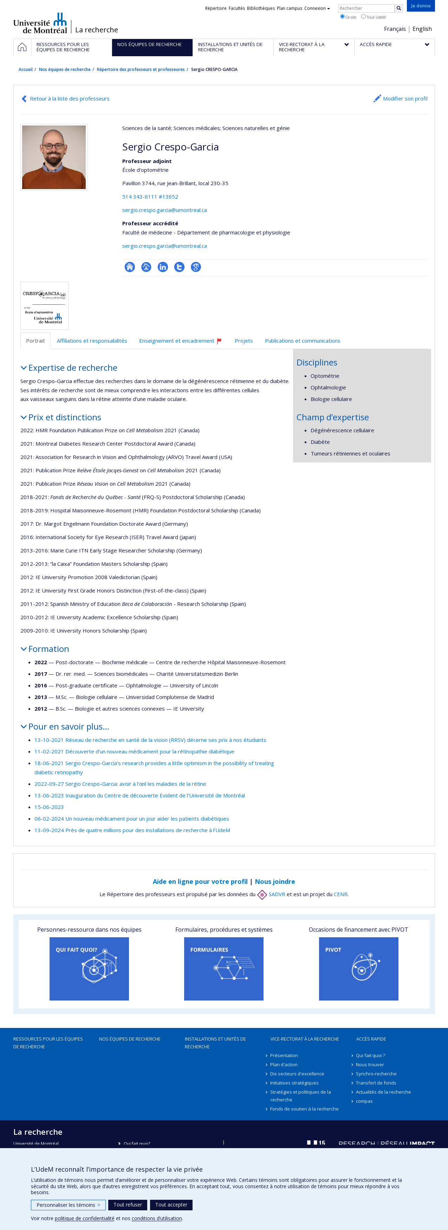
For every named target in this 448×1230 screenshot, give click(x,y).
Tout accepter (171, 1204)
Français (395, 29)
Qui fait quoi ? (370, 1055)
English (422, 29)
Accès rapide (371, 1039)
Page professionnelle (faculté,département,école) (146, 266)
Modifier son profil (405, 98)
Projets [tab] (244, 340)
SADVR (271, 894)
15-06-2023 (49, 806)
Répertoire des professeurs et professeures (141, 69)
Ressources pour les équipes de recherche (48, 1043)
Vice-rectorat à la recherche (305, 1039)
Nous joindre (275, 881)
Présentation (284, 1055)
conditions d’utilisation (157, 1218)
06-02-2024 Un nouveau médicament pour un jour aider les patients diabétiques (131, 818)
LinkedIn (162, 266)
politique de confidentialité (85, 1218)
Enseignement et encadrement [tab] (183, 343)
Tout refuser (127, 1204)
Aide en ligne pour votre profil (200, 881)
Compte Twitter (179, 266)
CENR (341, 894)
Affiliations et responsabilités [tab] (92, 340)
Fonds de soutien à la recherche (305, 1109)
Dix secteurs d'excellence (298, 1073)
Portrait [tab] (35, 340)
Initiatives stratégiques (295, 1083)
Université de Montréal (40, 22)
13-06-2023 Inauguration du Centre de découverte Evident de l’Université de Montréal (139, 795)
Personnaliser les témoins (68, 1205)
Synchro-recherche (376, 1073)
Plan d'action (284, 1064)
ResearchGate (129, 266)
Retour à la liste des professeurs (70, 98)
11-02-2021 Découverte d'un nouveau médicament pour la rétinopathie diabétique (134, 751)
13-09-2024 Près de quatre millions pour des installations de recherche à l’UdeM (132, 830)
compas (364, 1101)
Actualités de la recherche (383, 1092)
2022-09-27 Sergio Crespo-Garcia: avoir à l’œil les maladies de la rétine (120, 783)
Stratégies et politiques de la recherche (301, 1096)
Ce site (348, 17)
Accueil (26, 69)
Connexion (317, 8)
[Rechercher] (399, 8)
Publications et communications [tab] (302, 340)
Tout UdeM (373, 17)
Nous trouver (370, 1064)
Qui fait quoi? (137, 1144)
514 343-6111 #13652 (150, 196)
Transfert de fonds (376, 1083)
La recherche (96, 29)
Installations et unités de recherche (215, 1043)
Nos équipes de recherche (65, 69)
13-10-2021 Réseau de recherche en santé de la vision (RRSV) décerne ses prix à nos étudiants (150, 739)
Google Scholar (195, 266)
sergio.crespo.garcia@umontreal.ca (164, 209)
